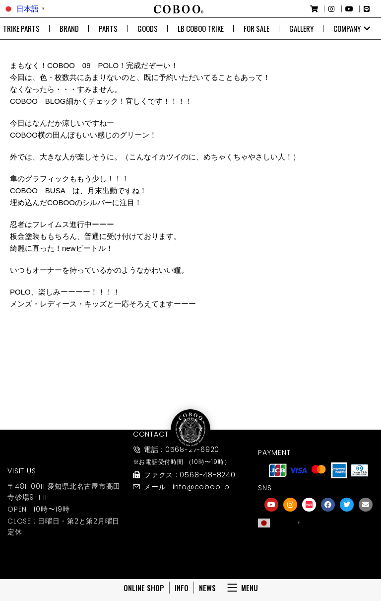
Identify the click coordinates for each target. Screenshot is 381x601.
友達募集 (318, 557)
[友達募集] (318, 544)
